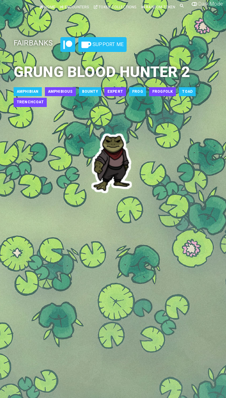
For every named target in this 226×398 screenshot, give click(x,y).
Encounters (74, 7)
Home (47, 7)
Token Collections (115, 7)
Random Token (158, 7)
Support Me (102, 45)
